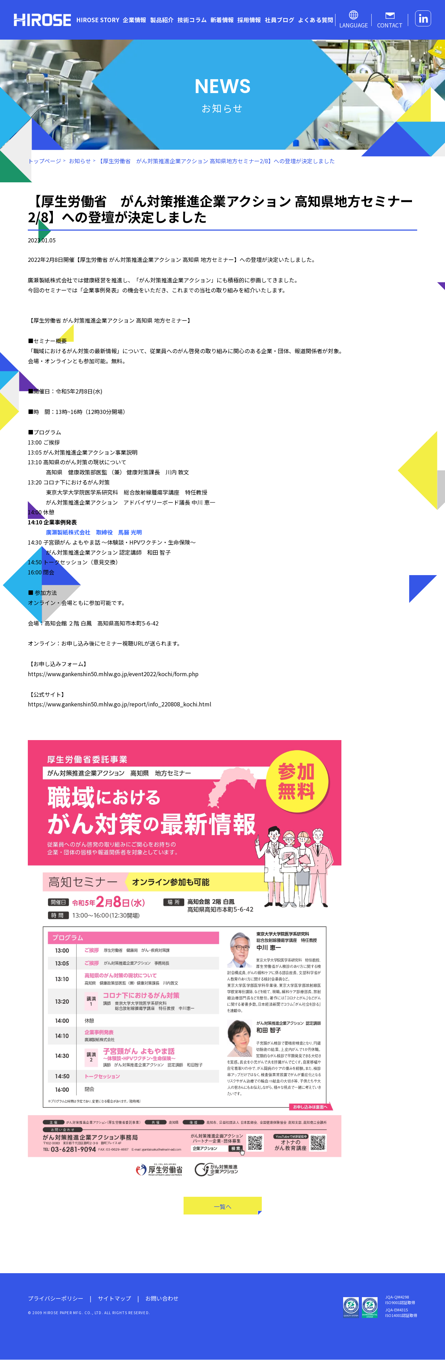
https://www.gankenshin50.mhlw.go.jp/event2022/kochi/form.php (113, 674)
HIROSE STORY (97, 20)
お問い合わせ (162, 1298)
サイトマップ (114, 1298)
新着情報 (222, 20)
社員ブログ (279, 20)
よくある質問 (315, 20)
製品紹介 (162, 20)
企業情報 (134, 20)
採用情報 (249, 20)
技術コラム (192, 20)
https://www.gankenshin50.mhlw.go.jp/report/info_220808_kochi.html (119, 704)
